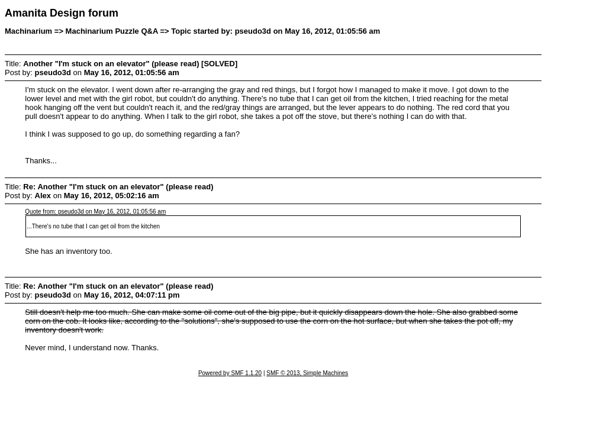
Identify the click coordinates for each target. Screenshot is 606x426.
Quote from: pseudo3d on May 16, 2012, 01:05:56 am (95, 211)
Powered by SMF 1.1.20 (230, 373)
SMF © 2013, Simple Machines (307, 373)
